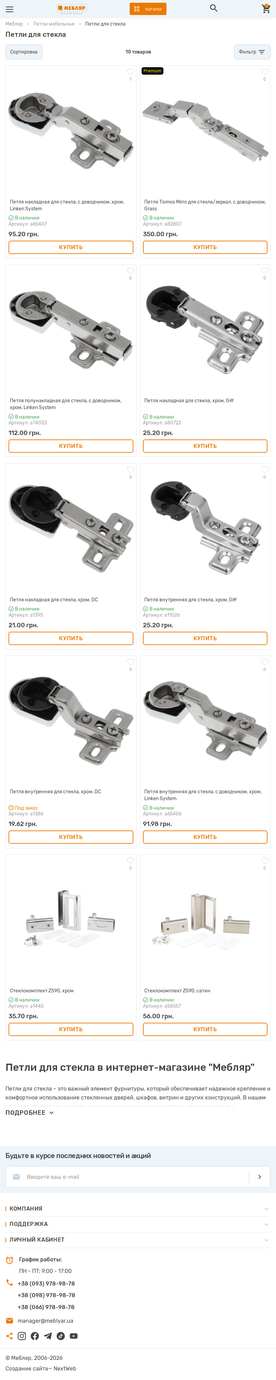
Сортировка (24, 52)
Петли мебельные (54, 24)
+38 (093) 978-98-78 (46, 1283)
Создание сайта (26, 1368)
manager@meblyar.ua (45, 1321)
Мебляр (14, 24)
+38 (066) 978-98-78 (46, 1307)
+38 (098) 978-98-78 (46, 1295)
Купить (71, 247)
